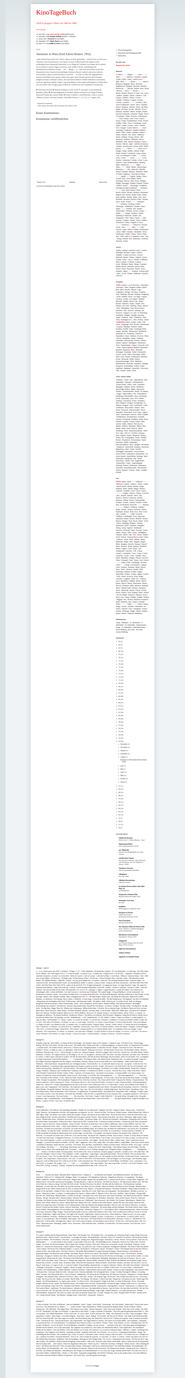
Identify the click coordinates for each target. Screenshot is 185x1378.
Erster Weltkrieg (121, 630)
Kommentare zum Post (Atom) (54, 186)
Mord (55, 105)
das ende (121, 902)
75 (119, 667)
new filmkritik (124, 850)
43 (119, 812)
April (122, 772)
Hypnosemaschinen (125, 844)
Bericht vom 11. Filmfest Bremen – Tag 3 (132, 840)
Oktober (123, 751)
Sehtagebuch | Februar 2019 (127, 937)
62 (119, 709)
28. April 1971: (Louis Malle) (52, 43)
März (122, 775)
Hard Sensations (124, 921)
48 (119, 796)
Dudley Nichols (121, 266)
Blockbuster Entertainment (128, 935)
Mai (121, 769)
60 (119, 715)
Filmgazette (123, 941)
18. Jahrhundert (130, 625)
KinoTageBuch (56, 12)
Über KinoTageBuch (125, 50)
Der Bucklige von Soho (62, 1017)
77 (119, 661)
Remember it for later (126, 900)
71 (119, 680)
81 (119, 648)
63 (119, 706)
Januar (122, 782)
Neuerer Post (41, 182)
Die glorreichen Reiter (126, 922)
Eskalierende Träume (126, 858)
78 (119, 658)
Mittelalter (125, 623)
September (124, 754)
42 (119, 815)
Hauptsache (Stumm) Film (128, 894)
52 (119, 741)
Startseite (72, 182)
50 (119, 789)
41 (119, 818)
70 (119, 683)
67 (119, 693)
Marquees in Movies (126, 913)
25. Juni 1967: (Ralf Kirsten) (55, 34)
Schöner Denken (124, 953)
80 (119, 651)
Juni (122, 766)
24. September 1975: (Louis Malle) (52, 41)
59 (119, 719)
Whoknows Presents (126, 868)
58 (119, 722)
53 (119, 738)
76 (119, 664)
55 (119, 732)
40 (119, 821)
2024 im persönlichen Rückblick (129, 870)
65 (119, 699)
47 (119, 799)
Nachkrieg (61, 105)
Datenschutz (122, 56)
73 (119, 674)
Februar (123, 779)
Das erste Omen (124, 876)
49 (119, 792)
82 (119, 645)
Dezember (124, 744)
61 (119, 712)
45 (119, 805)
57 (119, 725)
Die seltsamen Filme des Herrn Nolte (132, 927)
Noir (66, 105)
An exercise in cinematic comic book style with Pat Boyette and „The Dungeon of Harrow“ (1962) (132, 862)
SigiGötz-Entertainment (127, 949)
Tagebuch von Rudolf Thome (129, 957)
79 (119, 654)
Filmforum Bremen (125, 838)
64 (119, 703)
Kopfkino (122, 907)
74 (119, 670)
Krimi (51, 105)
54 (119, 735)
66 (119, 696)
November (124, 747)
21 (119, 825)
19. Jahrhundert (127, 627)
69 (119, 687)
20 (119, 828)
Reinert (70, 105)
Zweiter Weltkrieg (122, 632)
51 (119, 786)
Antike (118, 623)
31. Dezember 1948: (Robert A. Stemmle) (56, 36)
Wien (75, 105)
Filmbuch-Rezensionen (127, 880)
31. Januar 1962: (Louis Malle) (50, 39)
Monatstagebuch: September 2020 (129, 908)
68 (119, 690)
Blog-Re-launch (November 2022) (129, 896)
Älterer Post (103, 182)
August (123, 757)
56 (119, 728)
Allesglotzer (123, 874)
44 (119, 808)
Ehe (48, 105)
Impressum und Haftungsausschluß (129, 53)
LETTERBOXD (124, 890)
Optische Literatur (124, 882)
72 (119, 677)
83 (119, 641)
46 (119, 802)
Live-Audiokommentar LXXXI (129, 846)
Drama (44, 105)
